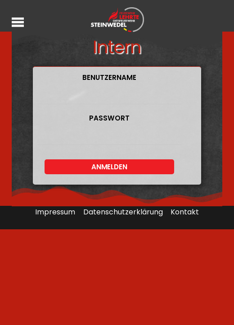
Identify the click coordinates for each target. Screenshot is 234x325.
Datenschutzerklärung (123, 212)
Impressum (55, 212)
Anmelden (109, 167)
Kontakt (185, 212)
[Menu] (18, 21)
